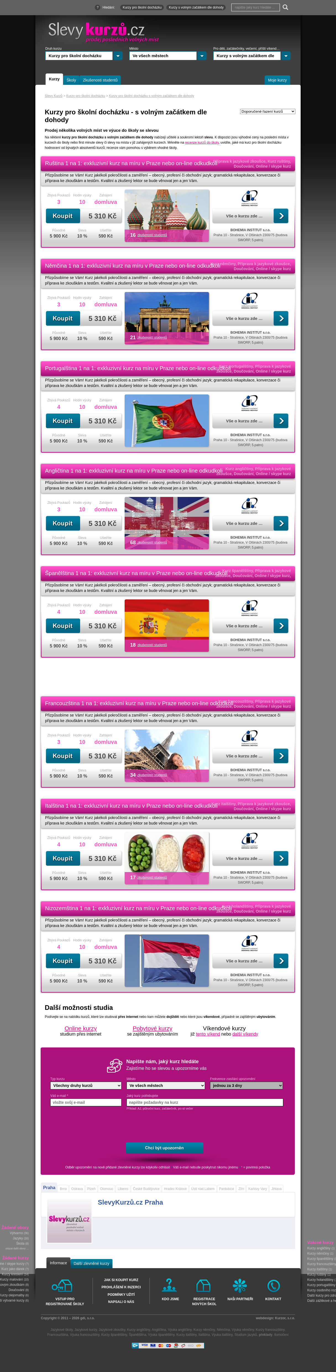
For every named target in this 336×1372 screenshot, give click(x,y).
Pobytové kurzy (152, 1028)
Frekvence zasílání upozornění (232, 1079)
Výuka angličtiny (180, 1330)
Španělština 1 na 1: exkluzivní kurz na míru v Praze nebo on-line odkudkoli (136, 573)
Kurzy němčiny (318, 1253)
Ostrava (77, 1189)
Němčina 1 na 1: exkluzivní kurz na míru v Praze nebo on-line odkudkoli (133, 266)
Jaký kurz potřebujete (142, 1096)
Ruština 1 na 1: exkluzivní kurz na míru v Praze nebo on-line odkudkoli (131, 163)
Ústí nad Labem (203, 1189)
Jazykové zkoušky (112, 1330)
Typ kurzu (57, 1079)
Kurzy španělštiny (320, 1259)
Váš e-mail (59, 1096)
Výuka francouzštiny (84, 1335)
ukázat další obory (15, 1248)
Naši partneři (240, 1299)
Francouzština (57, 1335)
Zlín (241, 1189)
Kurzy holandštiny (320, 1280)
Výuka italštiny (222, 1335)
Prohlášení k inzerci (121, 1287)
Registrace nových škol (204, 1301)
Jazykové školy (62, 1330)
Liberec (123, 1189)
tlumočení (281, 1335)
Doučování (16, 1290)
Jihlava (276, 1189)
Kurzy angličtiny (318, 1248)
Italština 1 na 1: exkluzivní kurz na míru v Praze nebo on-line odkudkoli (131, 806)
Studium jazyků (246, 1335)
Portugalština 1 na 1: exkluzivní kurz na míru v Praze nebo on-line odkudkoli (138, 368)
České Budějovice (146, 1189)
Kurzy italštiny (317, 1269)
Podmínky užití (121, 1295)
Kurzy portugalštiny (321, 1285)
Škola (20, 1244)
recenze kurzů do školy (202, 142)
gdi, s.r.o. (87, 1318)
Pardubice (226, 1189)
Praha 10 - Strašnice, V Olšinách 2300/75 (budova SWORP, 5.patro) (251, 235)
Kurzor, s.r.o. (285, 1318)
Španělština (137, 1335)
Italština (204, 1335)
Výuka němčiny (243, 1330)
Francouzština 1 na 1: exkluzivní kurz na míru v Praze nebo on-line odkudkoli (139, 703)
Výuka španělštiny (161, 1335)
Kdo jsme (170, 1299)
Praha (49, 1187)
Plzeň (91, 1189)
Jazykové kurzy (85, 1330)
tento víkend (208, 1034)
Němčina (223, 1330)
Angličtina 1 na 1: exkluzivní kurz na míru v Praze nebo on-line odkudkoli (134, 471)
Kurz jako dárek (12, 1269)
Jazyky (18, 1239)
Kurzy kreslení (12, 1274)
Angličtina (159, 1330)
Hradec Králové (175, 1189)
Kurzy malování (11, 1280)
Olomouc (106, 1189)
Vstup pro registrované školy (65, 1301)
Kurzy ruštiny (316, 1274)
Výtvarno (16, 1233)
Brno (63, 1189)
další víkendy (245, 1034)
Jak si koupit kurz (121, 1280)
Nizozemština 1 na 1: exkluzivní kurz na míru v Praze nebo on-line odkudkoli (138, 908)
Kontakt (273, 1299)
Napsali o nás (121, 1302)
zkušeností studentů (152, 235)
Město (131, 1079)
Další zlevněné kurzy (91, 1263)
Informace (58, 1263)
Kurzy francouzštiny (270, 1330)
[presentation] (170, 1126)
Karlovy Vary (257, 1189)
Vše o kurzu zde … (244, 216)
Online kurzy (81, 1028)
